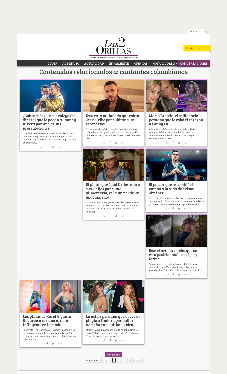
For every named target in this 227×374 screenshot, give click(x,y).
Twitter (48, 353)
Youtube (54, 353)
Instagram (65, 353)
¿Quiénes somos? (30, 369)
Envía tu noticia (196, 20)
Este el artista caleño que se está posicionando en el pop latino (173, 226)
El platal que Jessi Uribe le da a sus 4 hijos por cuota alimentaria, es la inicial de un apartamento (113, 162)
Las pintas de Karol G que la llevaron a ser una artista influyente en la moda (47, 292)
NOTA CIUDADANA (166, 34)
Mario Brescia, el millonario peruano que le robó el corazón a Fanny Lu (176, 91)
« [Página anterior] (102, 332)
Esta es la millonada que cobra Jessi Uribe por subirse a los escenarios (112, 91)
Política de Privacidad (53, 369)
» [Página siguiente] (129, 332)
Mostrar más (113, 326)
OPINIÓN (140, 34)
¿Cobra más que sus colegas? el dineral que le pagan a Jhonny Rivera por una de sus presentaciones (50, 93)
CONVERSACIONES (193, 34)
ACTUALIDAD (94, 34)
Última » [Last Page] (137, 332)
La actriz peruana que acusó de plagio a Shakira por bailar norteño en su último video (113, 292)
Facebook (42, 353)
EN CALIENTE (119, 34)
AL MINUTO (70, 34)
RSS (60, 353)
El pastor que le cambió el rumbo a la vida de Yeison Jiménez (171, 160)
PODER (52, 34)
